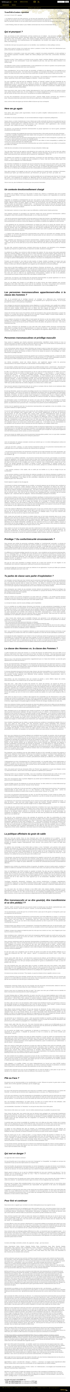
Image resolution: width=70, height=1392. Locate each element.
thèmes (14, 5)
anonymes (20, 15)
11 (38, 1083)
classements (5, 5)
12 (24, 1146)
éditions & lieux (24, 1)
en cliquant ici (26, 1381)
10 (12, 839)
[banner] (6, 1)
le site (15, 1)
